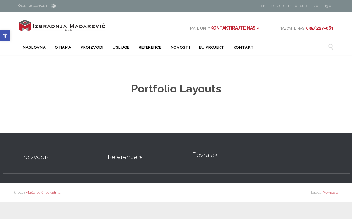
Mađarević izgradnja (43, 192)
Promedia (330, 192)
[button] (5, 35)
